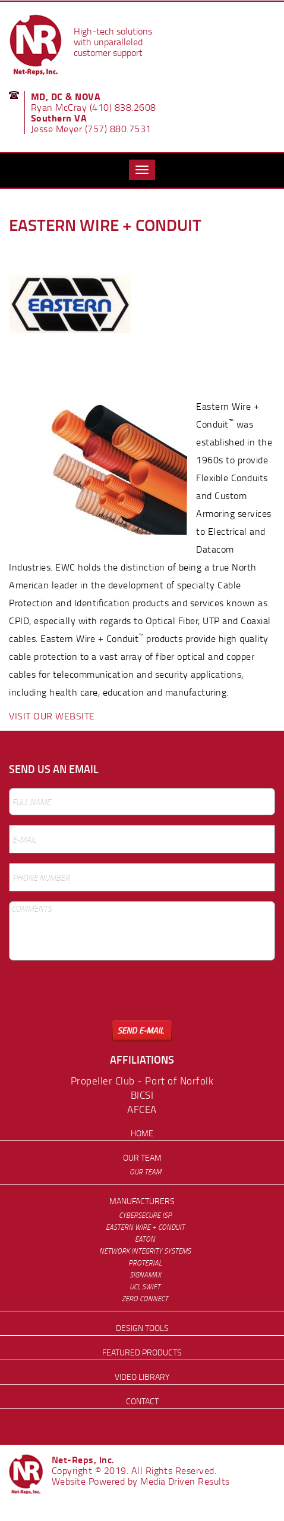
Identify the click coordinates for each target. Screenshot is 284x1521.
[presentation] (99, 997)
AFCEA (142, 1109)
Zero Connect (145, 1299)
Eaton (145, 1239)
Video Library (142, 1376)
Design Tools (142, 1327)
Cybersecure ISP (145, 1215)
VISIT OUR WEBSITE (52, 715)
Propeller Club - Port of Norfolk (142, 1080)
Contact (142, 1401)
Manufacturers (142, 1201)
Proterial (145, 1263)
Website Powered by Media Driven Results (141, 1481)
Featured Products (142, 1352)
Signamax (145, 1275)
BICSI (142, 1095)
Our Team (142, 1157)
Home (142, 1133)
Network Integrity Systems (145, 1251)
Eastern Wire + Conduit (145, 1227)
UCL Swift (145, 1287)
